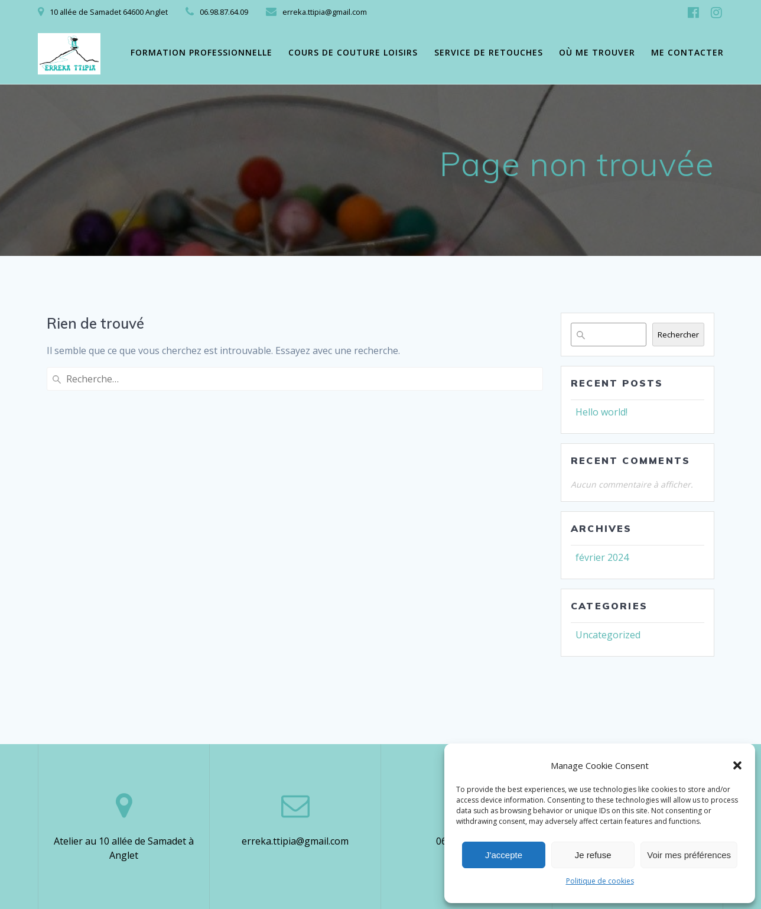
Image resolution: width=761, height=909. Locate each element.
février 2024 (602, 557)
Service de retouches (488, 52)
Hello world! (601, 411)
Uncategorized (607, 634)
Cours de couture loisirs (353, 52)
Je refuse (593, 855)
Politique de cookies (600, 881)
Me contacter (687, 52)
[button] (737, 765)
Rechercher (678, 334)
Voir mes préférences (689, 855)
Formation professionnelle (201, 52)
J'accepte (503, 855)
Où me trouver (597, 52)
